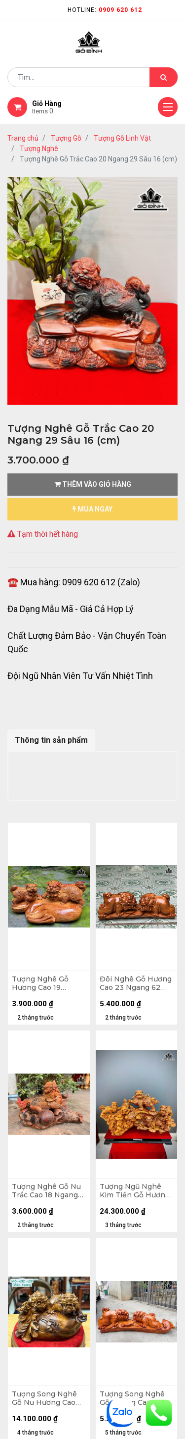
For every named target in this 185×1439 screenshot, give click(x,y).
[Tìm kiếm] (163, 77)
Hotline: (105, 9)
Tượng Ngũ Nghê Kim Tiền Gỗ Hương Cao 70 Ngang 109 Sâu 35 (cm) (135, 1190)
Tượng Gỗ (66, 138)
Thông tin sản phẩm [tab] (51, 740)
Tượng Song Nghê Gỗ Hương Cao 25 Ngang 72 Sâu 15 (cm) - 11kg (132, 1398)
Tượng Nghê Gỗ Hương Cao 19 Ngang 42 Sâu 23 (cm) (42, 983)
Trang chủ (22, 138)
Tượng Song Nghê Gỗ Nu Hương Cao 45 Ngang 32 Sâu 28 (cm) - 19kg (47, 1398)
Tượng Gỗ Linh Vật (122, 138)
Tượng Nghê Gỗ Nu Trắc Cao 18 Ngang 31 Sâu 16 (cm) (46, 1190)
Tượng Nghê (39, 149)
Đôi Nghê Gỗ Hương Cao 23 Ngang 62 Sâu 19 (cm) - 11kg (136, 983)
